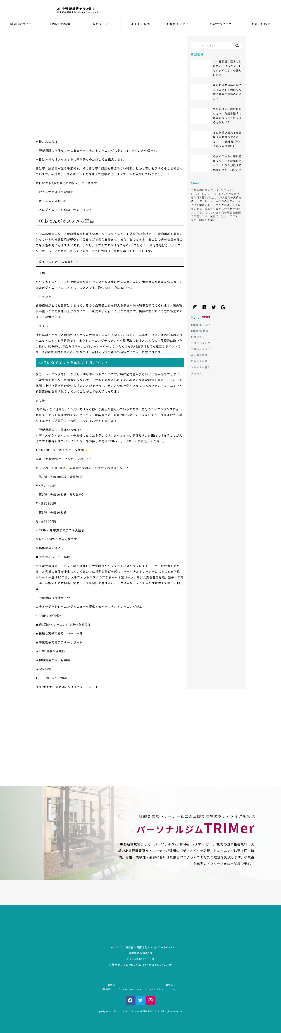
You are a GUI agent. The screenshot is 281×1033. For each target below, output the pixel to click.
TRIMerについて (20, 24)
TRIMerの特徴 (60, 24)
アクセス (175, 989)
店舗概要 (105, 989)
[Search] (216, 45)
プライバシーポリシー (130, 989)
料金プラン (100, 24)
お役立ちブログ (221, 24)
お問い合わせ (260, 24)
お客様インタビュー (180, 24)
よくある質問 (140, 24)
